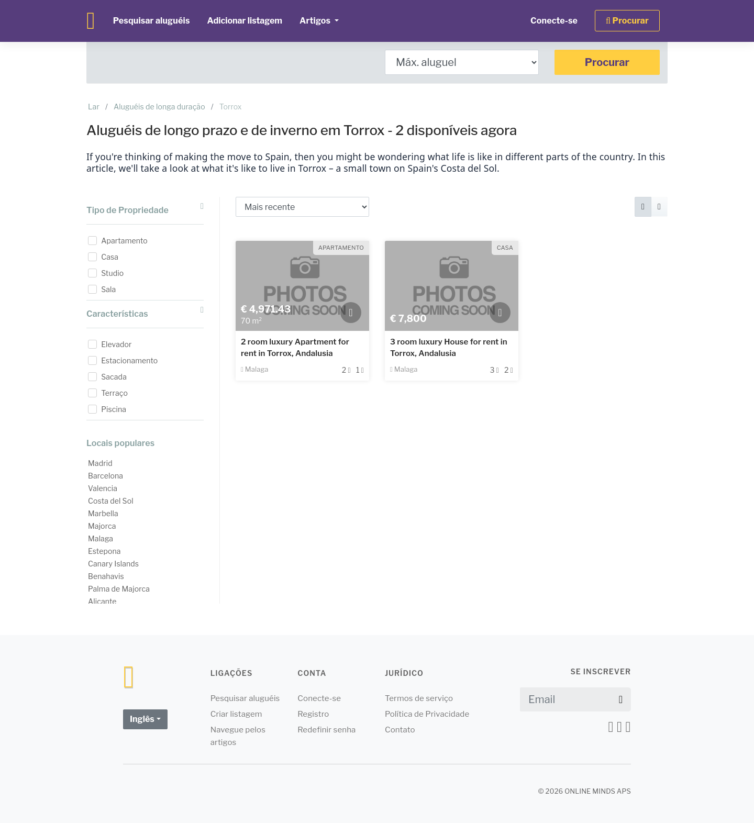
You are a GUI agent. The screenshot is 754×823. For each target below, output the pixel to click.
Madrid (100, 463)
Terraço (114, 392)
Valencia (102, 488)
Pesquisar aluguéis (151, 21)
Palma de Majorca (119, 588)
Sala (108, 289)
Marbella (103, 513)
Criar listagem (236, 714)
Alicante (102, 601)
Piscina (113, 409)
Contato (400, 730)
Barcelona (105, 475)
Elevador (116, 344)
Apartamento (124, 240)
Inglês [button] (142, 719)
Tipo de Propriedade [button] (145, 208)
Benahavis (106, 576)
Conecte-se (554, 21)
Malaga (100, 538)
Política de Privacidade (427, 714)
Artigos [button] (316, 21)
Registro (313, 714)
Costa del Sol (111, 500)
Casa (109, 256)
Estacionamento (129, 360)
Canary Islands (113, 563)
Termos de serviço (419, 698)
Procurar (607, 62)
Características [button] (145, 312)
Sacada (114, 376)
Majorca (102, 525)
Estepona (104, 551)
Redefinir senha (326, 730)
